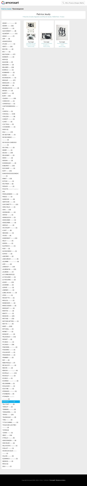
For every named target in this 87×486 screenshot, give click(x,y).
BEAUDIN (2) (8, 64)
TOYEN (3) (5, 430)
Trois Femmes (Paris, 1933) (62, 44)
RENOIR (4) (10, 370)
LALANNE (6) (10, 261)
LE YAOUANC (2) (9, 279)
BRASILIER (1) (8, 83)
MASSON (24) (8, 316)
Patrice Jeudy (6, 9)
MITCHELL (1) (7, 329)
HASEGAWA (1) (9, 220)
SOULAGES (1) (8, 386)
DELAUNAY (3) (8, 155)
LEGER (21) (8, 282)
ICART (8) (7, 230)
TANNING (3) (9, 409)
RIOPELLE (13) (9, 373)
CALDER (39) (9, 98)
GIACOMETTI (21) (10, 204)
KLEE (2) (6, 248)
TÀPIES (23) (7, 414)
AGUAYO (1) (8, 28)
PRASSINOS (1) (8, 355)
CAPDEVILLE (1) (8, 103)
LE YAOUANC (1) (9, 277)
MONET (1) (7, 331)
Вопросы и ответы (60, 480)
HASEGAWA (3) (9, 222)
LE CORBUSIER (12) (8, 274)
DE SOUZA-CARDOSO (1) (9, 144)
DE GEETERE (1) (9, 134)
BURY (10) (6, 96)
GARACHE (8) (8, 199)
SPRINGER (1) (9, 391)
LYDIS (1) (7, 295)
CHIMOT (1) (8, 119)
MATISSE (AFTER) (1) (10, 321)
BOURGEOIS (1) (9, 77)
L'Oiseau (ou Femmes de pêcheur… (46, 44)
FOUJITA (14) (10, 190)
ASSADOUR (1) (7, 41)
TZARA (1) (7, 432)
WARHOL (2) (7, 461)
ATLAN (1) (8, 44)
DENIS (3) (7, 158)
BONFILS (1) (8, 70)
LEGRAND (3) (8, 285)
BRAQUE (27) (8, 80)
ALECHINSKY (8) (9, 31)
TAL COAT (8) (8, 404)
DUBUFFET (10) (8, 165)
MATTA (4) (7, 324)
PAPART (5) (7, 339)
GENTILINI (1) (8, 202)
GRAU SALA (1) (8, 207)
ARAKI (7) (8, 36)
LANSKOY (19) (8, 266)
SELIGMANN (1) (8, 383)
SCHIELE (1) (7, 378)
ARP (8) (6, 38)
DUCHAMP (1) (8, 168)
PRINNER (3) (7, 357)
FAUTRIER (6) (7, 184)
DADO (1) (5, 129)
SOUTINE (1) (8, 388)
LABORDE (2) (7, 256)
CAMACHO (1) (8, 101)
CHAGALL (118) (8, 114)
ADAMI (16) (7, 26)
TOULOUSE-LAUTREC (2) (9, 426)
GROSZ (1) (7, 215)
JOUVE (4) (6, 235)
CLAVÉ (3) (7, 121)
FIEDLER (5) (8, 186)
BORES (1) (8, 75)
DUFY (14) (7, 171)
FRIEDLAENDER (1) (10, 194)
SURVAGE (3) (8, 401)
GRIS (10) (6, 209)
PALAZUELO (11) (9, 337)
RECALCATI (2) (9, 365)
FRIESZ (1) (7, 196)
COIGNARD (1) (8, 127)
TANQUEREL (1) (9, 412)
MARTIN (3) (8, 311)
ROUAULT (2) (9, 375)
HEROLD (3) (8, 225)
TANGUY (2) (7, 407)
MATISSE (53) (8, 318)
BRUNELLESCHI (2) (10, 88)
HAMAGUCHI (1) (9, 217)
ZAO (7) (6, 466)
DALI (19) (7, 132)
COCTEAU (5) (8, 124)
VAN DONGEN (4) (9, 440)
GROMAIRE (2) (9, 212)
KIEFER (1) (7, 243)
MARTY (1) (8, 313)
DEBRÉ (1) (7, 150)
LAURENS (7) (7, 272)
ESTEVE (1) (8, 181)
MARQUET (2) (8, 308)
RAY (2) (5, 360)
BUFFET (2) (8, 93)
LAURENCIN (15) (9, 269)
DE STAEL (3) (8, 147)
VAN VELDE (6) (8, 443)
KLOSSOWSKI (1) (9, 251)
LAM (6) (7, 264)
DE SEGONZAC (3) (9, 138)
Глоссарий (52, 480)
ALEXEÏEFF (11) (9, 33)
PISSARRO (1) (8, 349)
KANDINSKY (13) (9, 238)
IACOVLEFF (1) (9, 228)
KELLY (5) (7, 241)
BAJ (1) (6, 51)
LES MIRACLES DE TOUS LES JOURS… (31, 44)
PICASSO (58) (8, 344)
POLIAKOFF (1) (8, 352)
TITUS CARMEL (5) (10, 422)
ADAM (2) (9, 23)
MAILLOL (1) (8, 300)
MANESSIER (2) (8, 303)
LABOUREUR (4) (10, 259)
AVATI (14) (7, 46)
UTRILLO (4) (8, 438)
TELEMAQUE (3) (9, 417)
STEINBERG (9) (8, 394)
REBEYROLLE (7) (8, 362)
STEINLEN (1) (8, 398)
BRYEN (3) (7, 90)
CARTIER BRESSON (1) (10, 107)
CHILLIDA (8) (8, 116)
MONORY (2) (8, 334)
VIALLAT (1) (8, 448)
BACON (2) (7, 49)
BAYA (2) (5, 59)
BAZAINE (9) (7, 62)
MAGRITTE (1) (8, 298)
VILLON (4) (8, 456)
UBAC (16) (7, 435)
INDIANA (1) (8, 233)
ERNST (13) (7, 178)
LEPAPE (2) (8, 287)
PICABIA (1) (8, 342)
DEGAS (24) (7, 152)
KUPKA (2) (7, 253)
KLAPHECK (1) (9, 246)
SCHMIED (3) (10, 381)
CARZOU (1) (7, 111)
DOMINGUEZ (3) (9, 163)
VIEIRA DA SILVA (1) (9, 452)
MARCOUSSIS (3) (9, 305)
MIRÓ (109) (7, 326)
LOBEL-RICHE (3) (9, 292)
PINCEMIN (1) (9, 347)
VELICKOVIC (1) (9, 445)
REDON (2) (7, 368)
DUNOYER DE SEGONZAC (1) (10, 175)
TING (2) (7, 420)
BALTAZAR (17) (8, 54)
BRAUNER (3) (8, 85)
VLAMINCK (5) (10, 458)
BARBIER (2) (8, 57)
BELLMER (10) (8, 67)
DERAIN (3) (7, 160)
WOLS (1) (5, 464)
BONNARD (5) (8, 72)
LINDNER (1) (8, 290)
